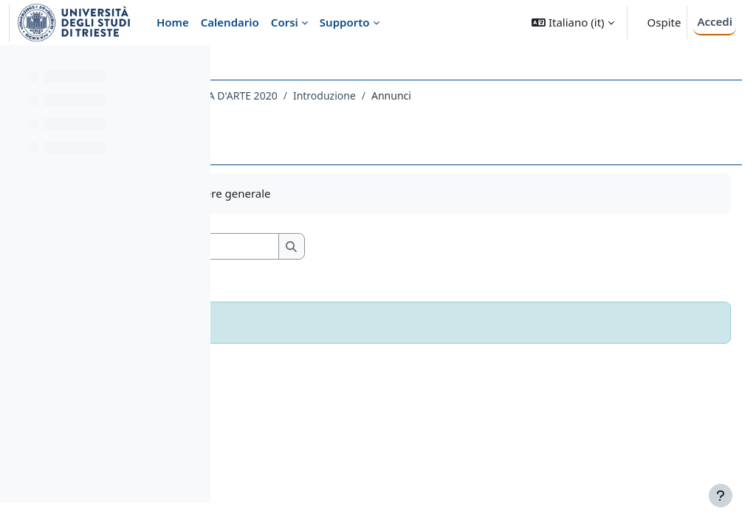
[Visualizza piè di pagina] (720, 495)
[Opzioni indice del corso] (193, 66)
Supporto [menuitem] (345, 22)
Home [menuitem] (173, 22)
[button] (572, 22)
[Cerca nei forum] (361, 246)
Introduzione (497, 95)
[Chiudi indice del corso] (15, 66)
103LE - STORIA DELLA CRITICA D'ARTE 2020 (344, 95)
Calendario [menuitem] (230, 22)
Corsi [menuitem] (284, 22)
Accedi (714, 21)
